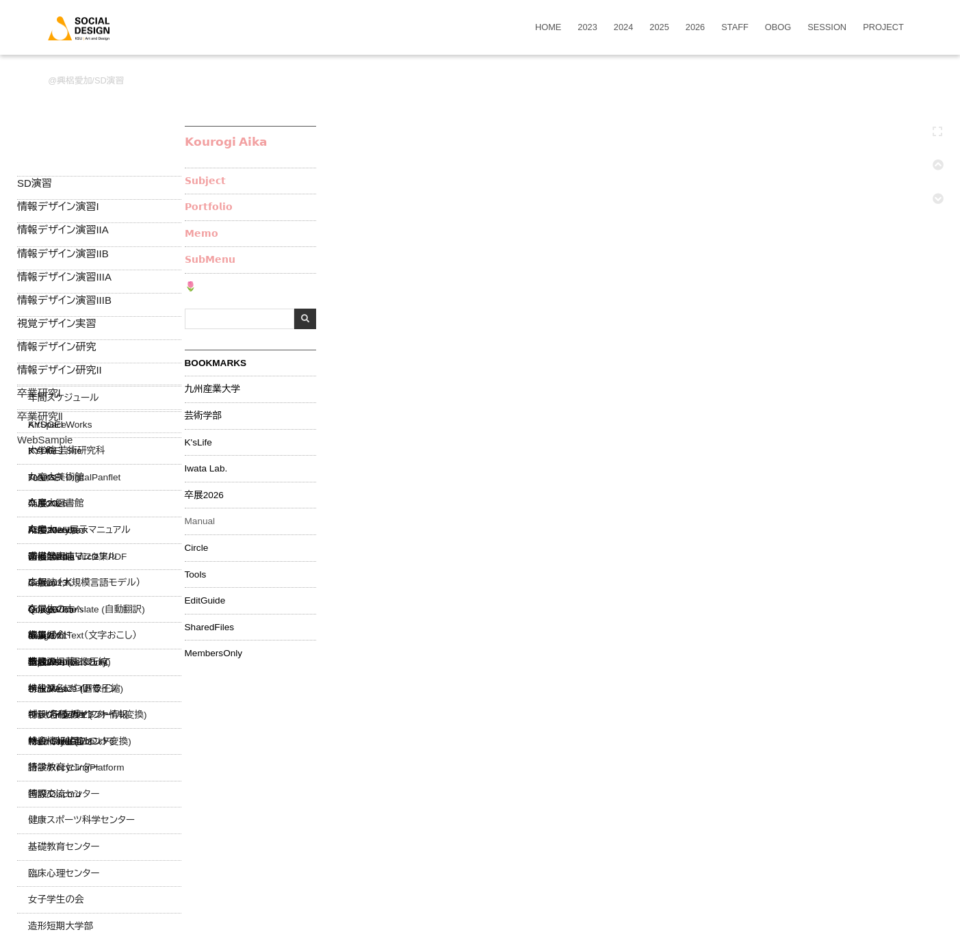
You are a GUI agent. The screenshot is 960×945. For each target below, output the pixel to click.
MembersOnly (214, 653)
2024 (623, 27)
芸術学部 (203, 416)
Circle (197, 548)
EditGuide (205, 601)
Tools (196, 575)
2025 (659, 27)
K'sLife (198, 443)
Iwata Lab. (206, 469)
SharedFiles (210, 627)
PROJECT (883, 27)
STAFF (735, 27)
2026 (695, 27)
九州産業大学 (213, 389)
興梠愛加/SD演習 (90, 80)
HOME (548, 27)
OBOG (778, 27)
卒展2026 (204, 495)
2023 (587, 27)
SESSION (826, 27)
